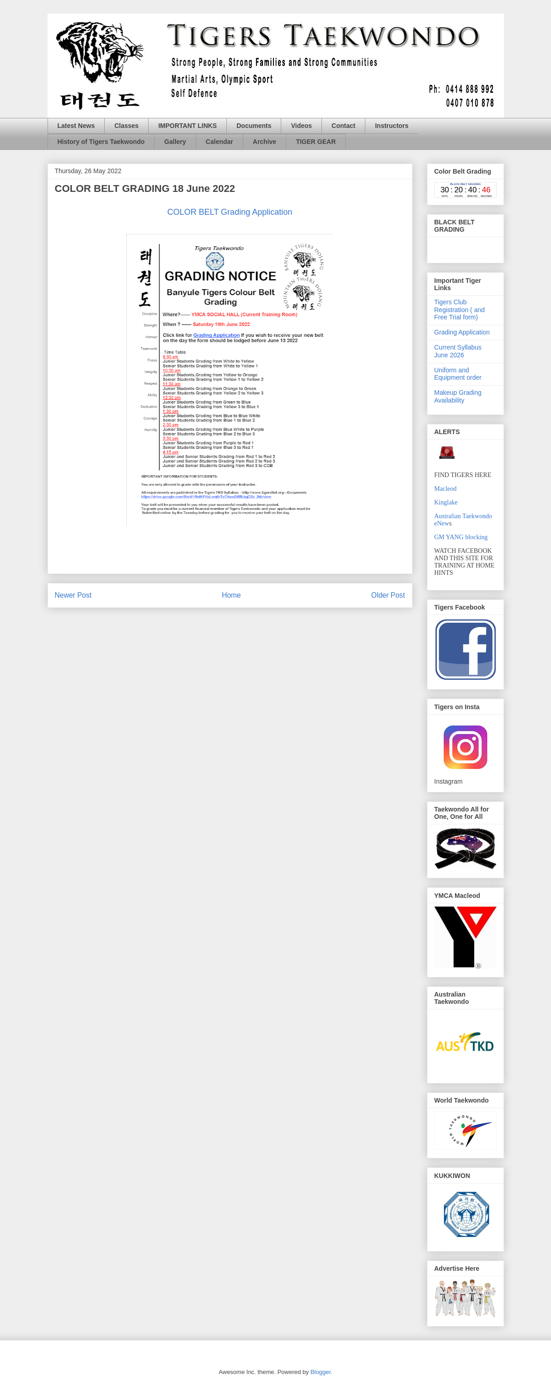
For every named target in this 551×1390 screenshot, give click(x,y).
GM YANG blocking (461, 537)
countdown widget (465, 190)
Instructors (391, 125)
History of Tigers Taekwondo (101, 141)
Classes (126, 125)
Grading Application (462, 332)
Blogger (320, 1372)
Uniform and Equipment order (458, 374)
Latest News (76, 125)
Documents (253, 125)
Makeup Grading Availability (458, 396)
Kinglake (446, 502)
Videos (301, 125)
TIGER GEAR (316, 141)
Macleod (445, 488)
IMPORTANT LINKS (187, 125)
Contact (343, 125)
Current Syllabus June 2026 (458, 351)
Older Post (388, 595)
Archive (264, 141)
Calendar (219, 141)
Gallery (175, 141)
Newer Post (73, 595)
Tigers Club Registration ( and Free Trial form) (459, 309)
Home (231, 595)
